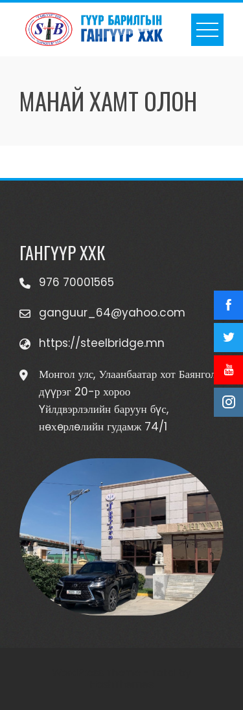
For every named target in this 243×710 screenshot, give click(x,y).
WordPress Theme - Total (114, 673)
